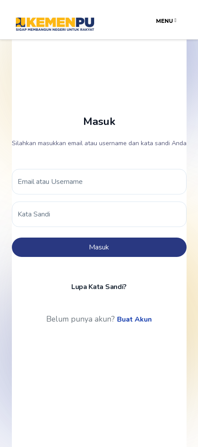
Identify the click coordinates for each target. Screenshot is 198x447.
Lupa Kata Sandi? (99, 287)
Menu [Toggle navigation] (166, 21)
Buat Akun (134, 319)
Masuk (99, 247)
